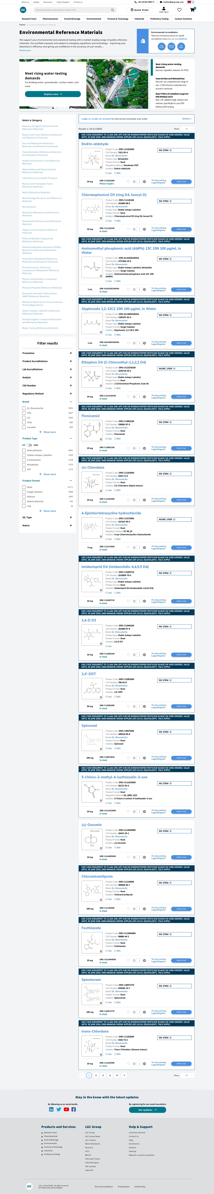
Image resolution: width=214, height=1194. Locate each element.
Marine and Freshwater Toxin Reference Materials (37, 185)
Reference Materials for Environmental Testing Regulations (42, 303)
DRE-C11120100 (126, 200)
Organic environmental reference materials (39, 231)
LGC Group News (92, 1136)
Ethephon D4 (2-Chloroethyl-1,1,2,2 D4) (114, 362)
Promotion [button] (47, 353)
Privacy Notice (123, 1186)
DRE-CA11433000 (127, 782)
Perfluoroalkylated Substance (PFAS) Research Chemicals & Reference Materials (41, 250)
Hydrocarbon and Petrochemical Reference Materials (39, 171)
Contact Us (134, 1136)
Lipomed (89, 1170)
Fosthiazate (91, 928)
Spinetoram (91, 979)
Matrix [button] (47, 525)
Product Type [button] (47, 438)
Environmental (50, 1143)
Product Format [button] (47, 480)
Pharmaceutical (51, 1136)
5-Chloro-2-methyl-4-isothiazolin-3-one (114, 777)
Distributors (134, 1143)
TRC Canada (90, 1166)
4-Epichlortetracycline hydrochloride (111, 513)
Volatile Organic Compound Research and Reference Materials (42, 321)
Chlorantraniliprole (97, 876)
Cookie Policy (139, 1186)
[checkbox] (24, 408)
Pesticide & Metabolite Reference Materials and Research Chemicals (40, 260)
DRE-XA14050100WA (129, 314)
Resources (48, 2)
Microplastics (29, 206)
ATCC (87, 1151)
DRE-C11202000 (126, 1036)
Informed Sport (92, 1162)
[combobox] (75, 10)
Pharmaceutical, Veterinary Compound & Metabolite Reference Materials (40, 270)
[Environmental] (42, 1143)
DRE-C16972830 (126, 731)
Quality (36, 2)
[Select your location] (190, 2)
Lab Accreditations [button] (47, 369)
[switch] (30, 445)
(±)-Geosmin (92, 825)
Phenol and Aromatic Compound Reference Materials (39, 280)
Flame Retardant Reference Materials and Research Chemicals (41, 153)
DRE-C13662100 (126, 421)
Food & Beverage (51, 1140)
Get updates (145, 1109)
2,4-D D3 (89, 620)
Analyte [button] (47, 377)
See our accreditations (177, 39)
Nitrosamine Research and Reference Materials (41, 223)
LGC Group (90, 1132)
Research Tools (50, 1132)
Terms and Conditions (104, 1186)
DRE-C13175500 (126, 518)
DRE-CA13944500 (127, 933)
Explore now (51, 94)
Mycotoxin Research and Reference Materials (40, 214)
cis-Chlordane (93, 467)
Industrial (48, 1150)
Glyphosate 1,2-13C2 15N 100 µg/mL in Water (119, 309)
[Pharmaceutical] (42, 1136)
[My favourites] (179, 10)
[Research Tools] (42, 1133)
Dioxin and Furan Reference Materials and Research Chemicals (42, 136)
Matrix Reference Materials (36, 192)
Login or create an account (96, 118)
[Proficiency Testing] (42, 1154)
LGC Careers (90, 1140)
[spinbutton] (139, 181)
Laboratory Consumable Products (40, 178)
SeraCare (89, 1147)
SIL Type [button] (47, 517)
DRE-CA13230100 (127, 367)
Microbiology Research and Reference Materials (42, 200)
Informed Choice (92, 1159)
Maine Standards (92, 1143)
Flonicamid (91, 416)
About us (25, 2)
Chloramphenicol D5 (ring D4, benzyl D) (114, 195)
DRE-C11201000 (126, 473)
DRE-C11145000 (126, 882)
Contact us (78, 2)
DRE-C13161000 (126, 149)
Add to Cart (181, 181)
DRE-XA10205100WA (129, 258)
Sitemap (132, 1151)
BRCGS (88, 1155)
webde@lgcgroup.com (173, 2)
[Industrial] (42, 1151)
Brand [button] (47, 401)
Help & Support (63, 2)
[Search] (112, 10)
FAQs (131, 1140)
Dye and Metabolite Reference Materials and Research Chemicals (40, 145)
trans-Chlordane (95, 1031)
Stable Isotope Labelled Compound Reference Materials (41, 312)
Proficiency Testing (52, 1154)
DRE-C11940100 (126, 625)
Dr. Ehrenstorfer (120, 155)
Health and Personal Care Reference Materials (41, 162)
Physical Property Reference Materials (42, 287)
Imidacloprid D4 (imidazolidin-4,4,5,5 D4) (115, 567)
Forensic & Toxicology (53, 1147)
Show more (49, 432)
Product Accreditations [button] (47, 361)
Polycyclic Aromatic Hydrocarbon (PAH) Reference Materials (39, 295)
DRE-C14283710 (126, 572)
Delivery (132, 1147)
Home (22, 24)
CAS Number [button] (47, 385)
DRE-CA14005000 (127, 830)
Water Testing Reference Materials (40, 328)
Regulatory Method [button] (47, 393)
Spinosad (89, 725)
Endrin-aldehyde (95, 144)
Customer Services (137, 1132)
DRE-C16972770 (126, 985)
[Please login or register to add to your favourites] (128, 181)
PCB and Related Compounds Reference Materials (37, 240)
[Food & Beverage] (42, 1140)
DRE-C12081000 (126, 679)
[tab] (47, 353)
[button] (144, 181)
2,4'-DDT (89, 674)
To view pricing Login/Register (158, 181)
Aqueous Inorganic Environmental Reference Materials (40, 127)
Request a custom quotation (141, 1155)
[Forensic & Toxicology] (42, 1147)
